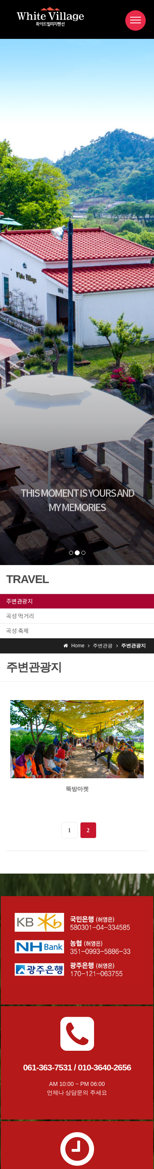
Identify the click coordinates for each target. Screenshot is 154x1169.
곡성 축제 (17, 630)
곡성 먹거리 (20, 616)
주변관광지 (19, 601)
